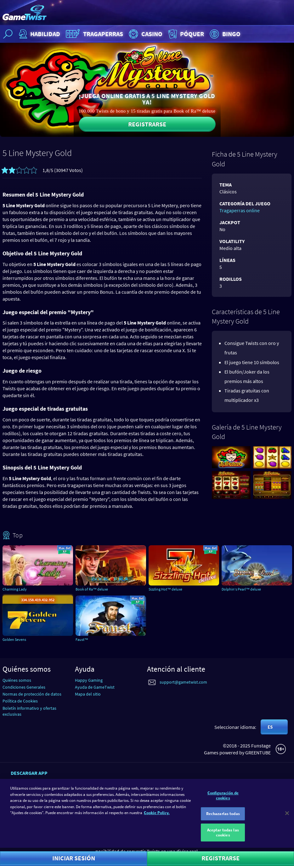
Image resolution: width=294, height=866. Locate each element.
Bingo (224, 34)
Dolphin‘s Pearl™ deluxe (241, 589)
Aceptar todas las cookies (223, 835)
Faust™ (82, 639)
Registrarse (147, 124)
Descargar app (29, 773)
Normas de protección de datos (32, 694)
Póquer (185, 34)
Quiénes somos (17, 680)
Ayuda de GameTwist (95, 687)
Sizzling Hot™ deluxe (165, 589)
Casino (144, 34)
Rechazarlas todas (223, 816)
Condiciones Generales (24, 687)
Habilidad (38, 34)
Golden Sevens (14, 639)
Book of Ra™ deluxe (92, 589)
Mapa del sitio (88, 694)
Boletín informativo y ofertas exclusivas (29, 711)
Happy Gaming (89, 680)
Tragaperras (93, 34)
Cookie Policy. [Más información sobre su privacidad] (157, 815)
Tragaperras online (239, 210)
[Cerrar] (287, 816)
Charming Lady (15, 589)
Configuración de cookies (223, 798)
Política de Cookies (20, 701)
